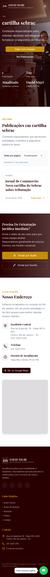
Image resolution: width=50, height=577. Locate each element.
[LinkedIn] (27, 485)
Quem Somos (8, 503)
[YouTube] (19, 485)
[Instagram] (12, 485)
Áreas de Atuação (10, 507)
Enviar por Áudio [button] (25, 255)
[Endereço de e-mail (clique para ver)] (14, 548)
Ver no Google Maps (16, 370)
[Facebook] (4, 485)
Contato (6, 520)
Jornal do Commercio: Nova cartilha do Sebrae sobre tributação (23, 185)
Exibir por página (12, 155)
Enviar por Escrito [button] (25, 265)
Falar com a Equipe (25, 49)
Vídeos (6, 515)
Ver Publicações (25, 56)
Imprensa (7, 511)
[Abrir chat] (43, 570)
